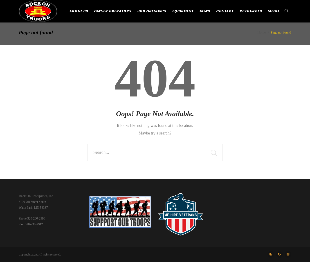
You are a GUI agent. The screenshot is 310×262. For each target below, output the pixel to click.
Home (261, 32)
